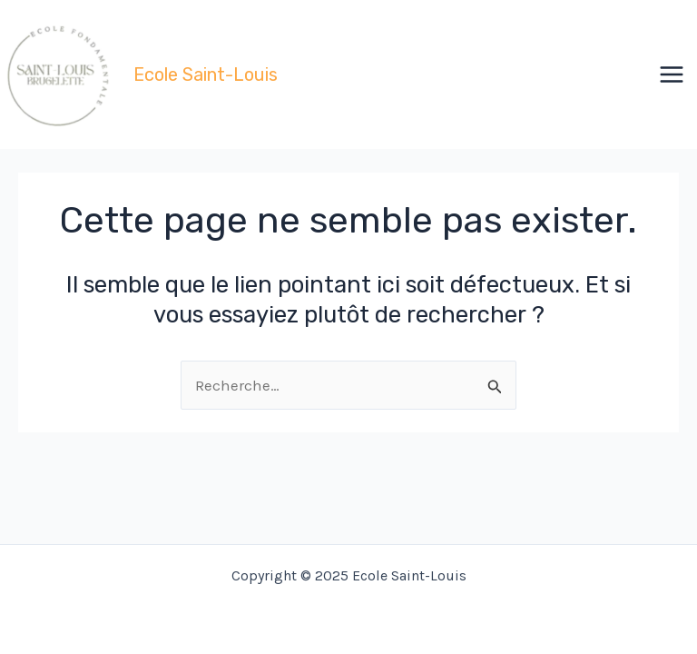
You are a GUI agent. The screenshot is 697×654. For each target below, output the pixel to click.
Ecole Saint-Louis (205, 74)
